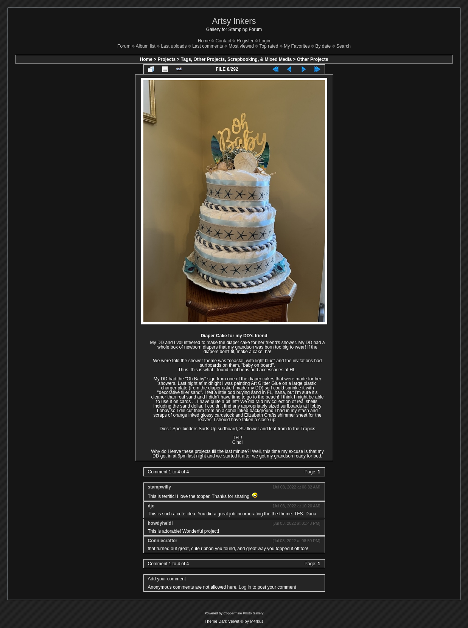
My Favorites (297, 46)
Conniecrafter (162, 540)
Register (245, 40)
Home (204, 40)
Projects (167, 59)
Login (264, 40)
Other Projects (312, 59)
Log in (245, 587)
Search (343, 46)
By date (323, 46)
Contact (223, 40)
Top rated (268, 46)
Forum (124, 46)
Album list (145, 46)
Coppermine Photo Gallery (243, 613)
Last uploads (174, 46)
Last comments (207, 46)
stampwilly (159, 487)
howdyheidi (160, 523)
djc (151, 506)
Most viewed (241, 46)
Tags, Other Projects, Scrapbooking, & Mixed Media (236, 59)
